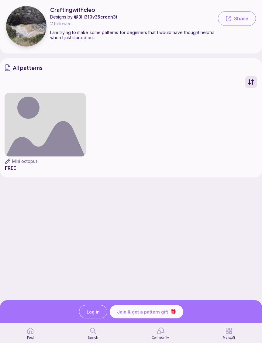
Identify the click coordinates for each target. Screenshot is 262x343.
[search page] (93, 333)
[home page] (30, 333)
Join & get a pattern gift (146, 311)
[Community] (160, 333)
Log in (93, 311)
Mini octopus (25, 161)
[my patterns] (229, 333)
